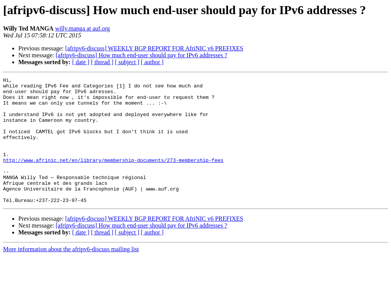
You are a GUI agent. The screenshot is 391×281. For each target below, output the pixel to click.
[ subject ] (127, 62)
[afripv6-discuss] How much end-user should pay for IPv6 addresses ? (141, 55)
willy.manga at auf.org (82, 28)
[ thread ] (102, 62)
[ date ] (80, 62)
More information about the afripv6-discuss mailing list (71, 274)
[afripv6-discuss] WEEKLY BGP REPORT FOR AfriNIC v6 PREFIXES (154, 48)
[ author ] (152, 62)
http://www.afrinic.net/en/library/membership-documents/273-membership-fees (113, 177)
